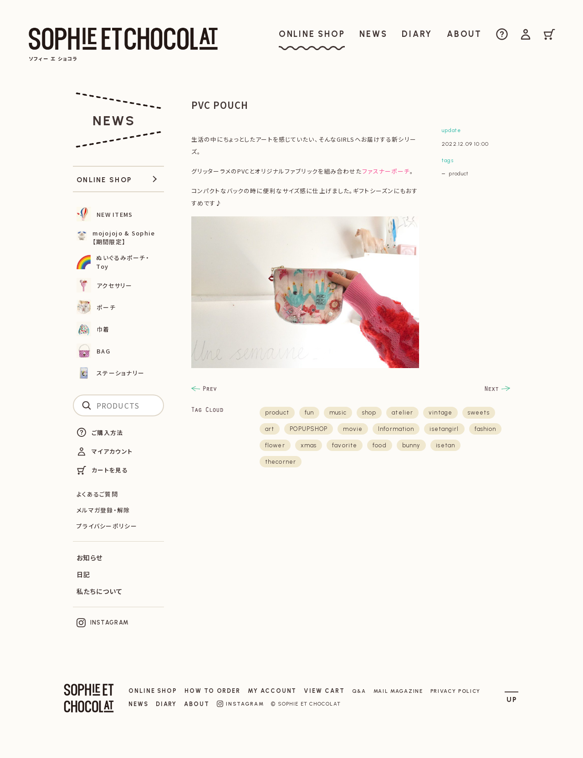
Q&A (359, 691)
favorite (344, 445)
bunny (411, 445)
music (338, 412)
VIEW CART (324, 690)
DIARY (166, 704)
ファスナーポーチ (386, 171)
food (379, 445)
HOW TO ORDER (212, 690)
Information (396, 428)
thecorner (280, 461)
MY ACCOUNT (272, 690)
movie (353, 428)
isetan (445, 445)
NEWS (138, 704)
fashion (485, 428)
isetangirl (444, 428)
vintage (440, 412)
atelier (402, 412)
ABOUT (197, 704)
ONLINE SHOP (152, 690)
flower (275, 445)
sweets (479, 412)
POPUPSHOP (308, 428)
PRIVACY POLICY (455, 691)
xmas (309, 445)
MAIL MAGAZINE (398, 691)
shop (369, 412)
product (459, 173)
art (269, 428)
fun (309, 412)
